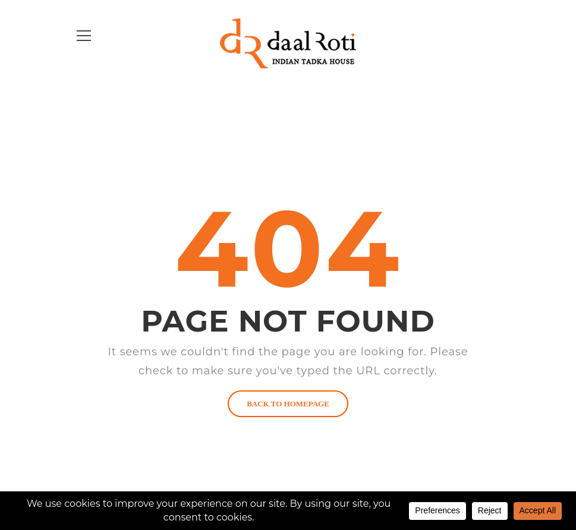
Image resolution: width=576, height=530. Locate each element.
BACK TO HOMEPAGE (288, 403)
